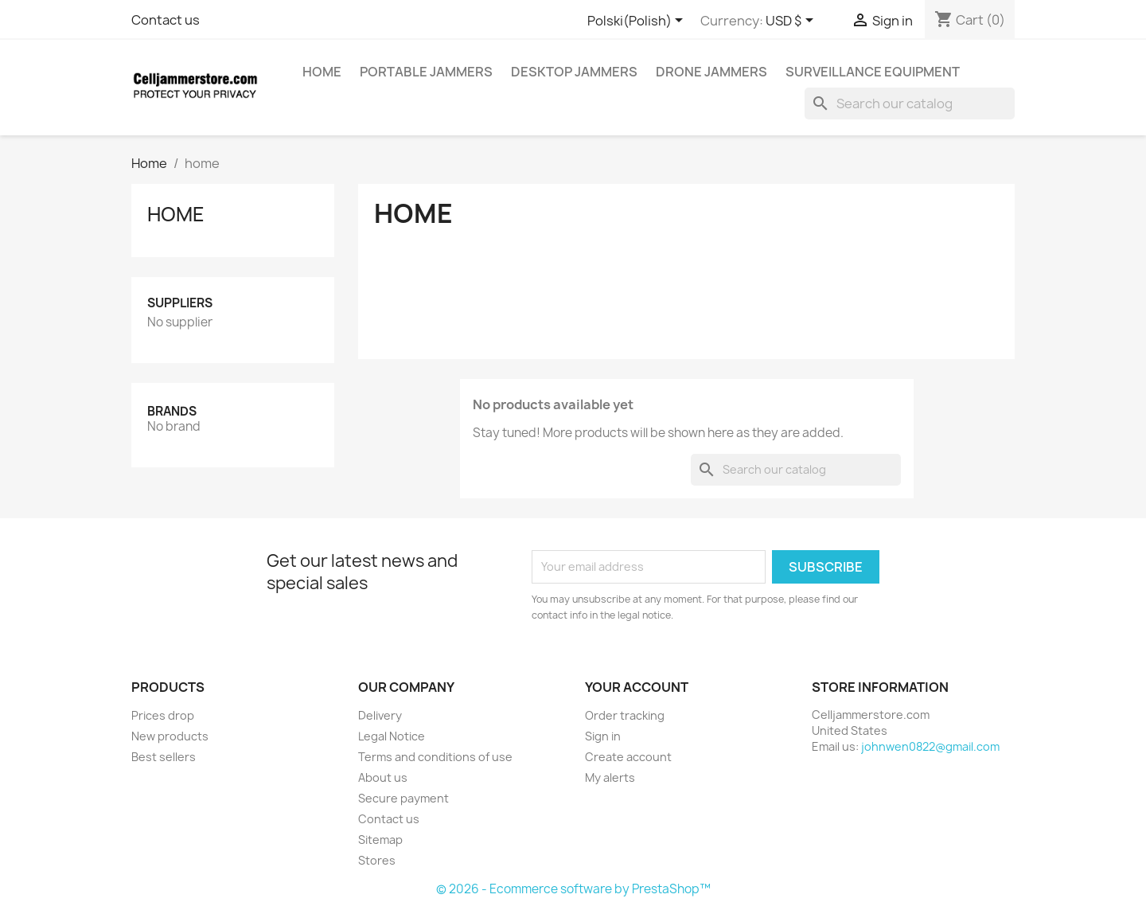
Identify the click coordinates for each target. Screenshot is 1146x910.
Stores (377, 860)
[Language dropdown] (637, 21)
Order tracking (625, 715)
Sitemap (380, 839)
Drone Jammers (711, 71)
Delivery (380, 715)
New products (170, 736)
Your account (636, 687)
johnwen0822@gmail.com (930, 746)
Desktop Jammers (574, 71)
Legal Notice (391, 736)
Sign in (603, 736)
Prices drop (162, 715)
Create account (628, 756)
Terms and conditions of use (435, 756)
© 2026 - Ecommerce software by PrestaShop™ (573, 889)
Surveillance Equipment (872, 71)
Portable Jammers (426, 71)
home (321, 71)
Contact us (165, 20)
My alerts (610, 777)
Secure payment (403, 798)
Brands (172, 411)
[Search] (910, 103)
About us (382, 777)
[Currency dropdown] (792, 21)
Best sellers (163, 756)
